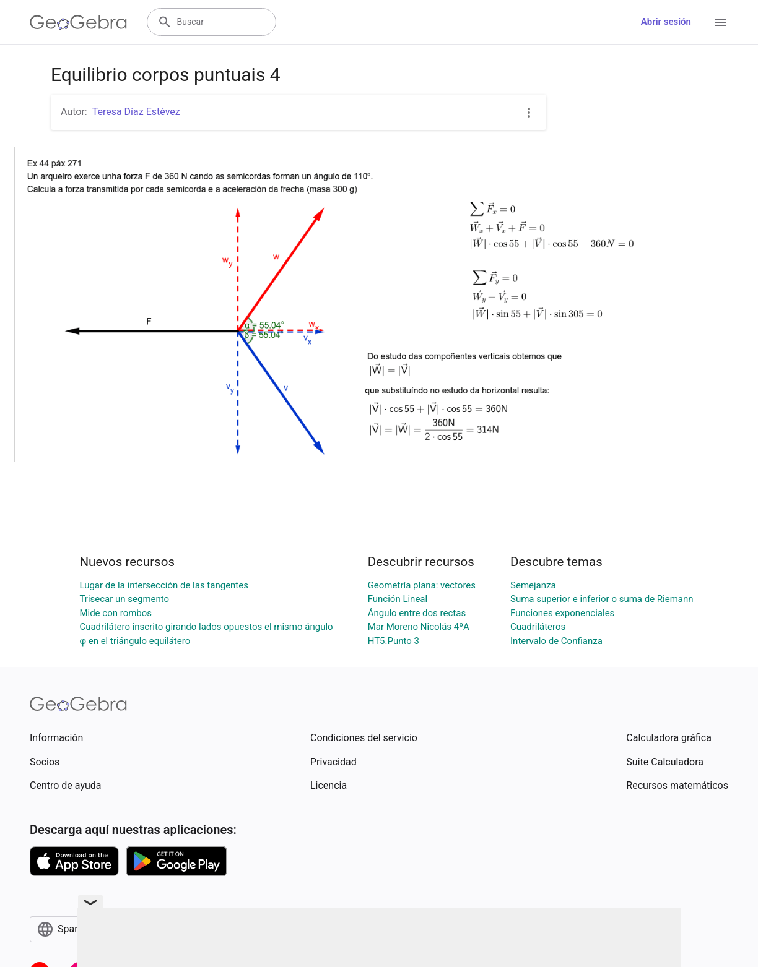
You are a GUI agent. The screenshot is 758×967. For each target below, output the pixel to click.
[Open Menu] (720, 22)
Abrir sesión (666, 21)
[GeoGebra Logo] (78, 22)
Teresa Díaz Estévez (136, 112)
